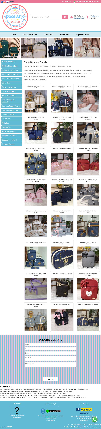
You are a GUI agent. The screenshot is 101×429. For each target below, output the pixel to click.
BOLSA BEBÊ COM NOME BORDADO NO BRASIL (42, 66)
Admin (98, 427)
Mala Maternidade (8, 62)
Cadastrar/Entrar (79, 18)
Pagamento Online (82, 35)
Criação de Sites (89, 427)
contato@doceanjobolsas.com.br (87, 1)
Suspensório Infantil (9, 140)
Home (14, 35)
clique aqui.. (17, 417)
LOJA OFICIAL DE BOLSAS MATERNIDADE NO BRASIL (14, 395)
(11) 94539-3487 (67, 1)
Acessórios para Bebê (10, 70)
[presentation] (40, 372)
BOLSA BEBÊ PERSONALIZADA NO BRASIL (61, 391)
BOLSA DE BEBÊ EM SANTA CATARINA (59, 397)
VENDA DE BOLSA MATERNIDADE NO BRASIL (46, 393)
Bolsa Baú (6, 83)
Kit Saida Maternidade (10, 74)
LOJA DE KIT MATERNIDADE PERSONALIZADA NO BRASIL (16, 393)
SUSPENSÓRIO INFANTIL (79, 397)
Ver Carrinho (95, 16)
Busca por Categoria (30, 35)
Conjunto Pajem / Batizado (8, 101)
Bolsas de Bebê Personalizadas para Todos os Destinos (38, 389)
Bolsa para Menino (9, 96)
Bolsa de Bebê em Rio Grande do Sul (78, 389)
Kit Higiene (6, 119)
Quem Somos (48, 35)
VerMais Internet (76, 427)
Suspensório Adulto (9, 136)
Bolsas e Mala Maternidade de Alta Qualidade (11, 391)
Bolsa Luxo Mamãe (9, 87)
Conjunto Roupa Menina (11, 106)
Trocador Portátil (8, 144)
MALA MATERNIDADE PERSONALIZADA (11, 389)
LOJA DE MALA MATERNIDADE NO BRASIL (68, 395)
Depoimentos (64, 35)
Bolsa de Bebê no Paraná (60, 389)
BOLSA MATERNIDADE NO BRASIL (37, 397)
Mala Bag (5, 123)
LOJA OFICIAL (64, 393)
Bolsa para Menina (9, 91)
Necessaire (6, 127)
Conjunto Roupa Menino (11, 110)
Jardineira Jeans (8, 114)
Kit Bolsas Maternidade (10, 79)
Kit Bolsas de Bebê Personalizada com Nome (36, 391)
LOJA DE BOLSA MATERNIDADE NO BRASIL (43, 395)
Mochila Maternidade (10, 66)
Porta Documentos (9, 131)
